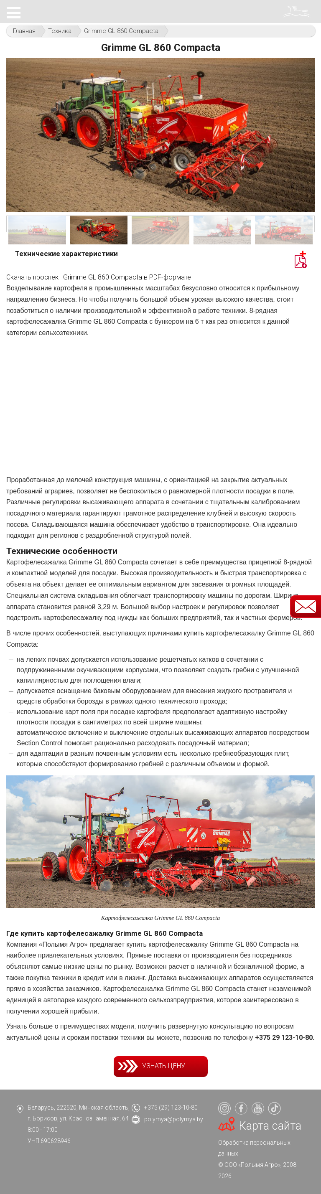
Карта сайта (270, 1126)
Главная (24, 31)
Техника (59, 31)
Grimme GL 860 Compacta (121, 31)
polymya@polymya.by (173, 1119)
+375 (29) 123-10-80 (171, 1107)
